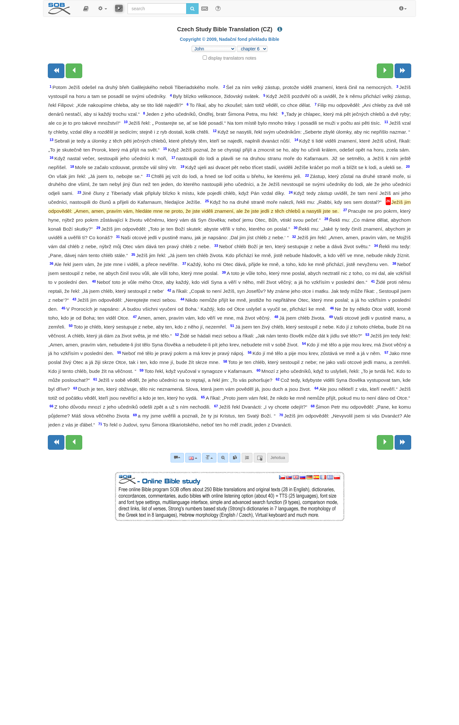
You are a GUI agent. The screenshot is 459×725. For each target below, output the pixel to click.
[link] (234, 457)
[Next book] (403, 70)
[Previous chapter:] (74, 70)
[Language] (193, 457)
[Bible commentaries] (177, 457)
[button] (85, 9)
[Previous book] (56, 70)
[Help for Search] (218, 8)
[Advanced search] (223, 457)
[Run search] (192, 8)
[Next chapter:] (385, 70)
